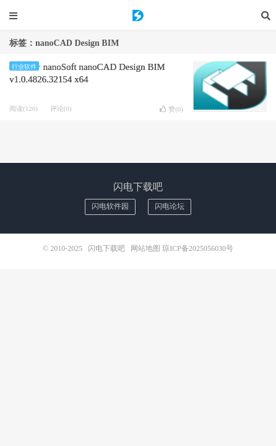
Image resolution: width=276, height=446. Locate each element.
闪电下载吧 (138, 15)
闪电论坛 (169, 206)
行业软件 (25, 66)
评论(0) (61, 108)
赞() (171, 109)
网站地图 (145, 248)
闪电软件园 (110, 206)
